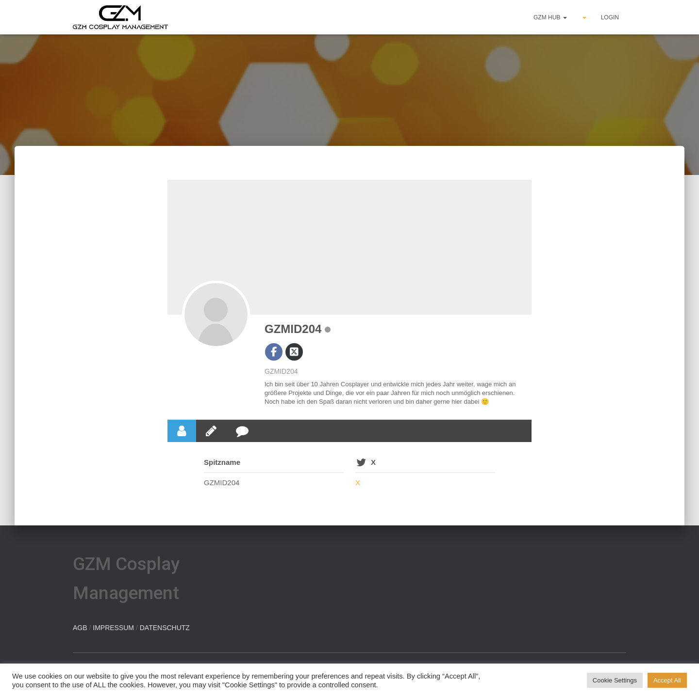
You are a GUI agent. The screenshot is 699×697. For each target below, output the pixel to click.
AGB (80, 628)
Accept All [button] (667, 680)
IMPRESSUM (113, 628)
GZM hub (550, 17)
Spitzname (222, 462)
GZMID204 (293, 328)
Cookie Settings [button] (615, 680)
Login (610, 17)
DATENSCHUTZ (165, 628)
